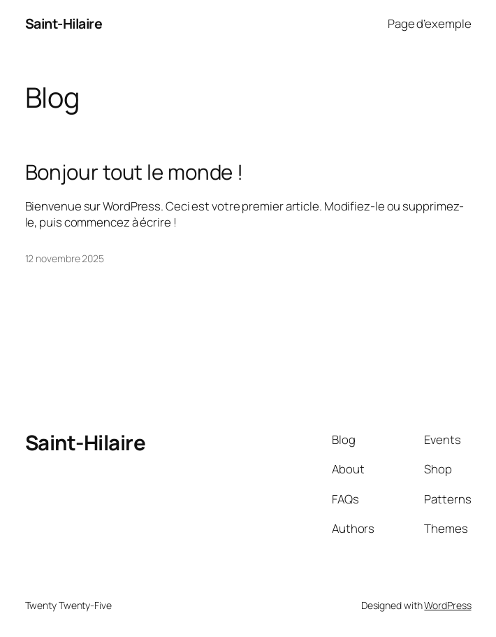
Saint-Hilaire (64, 23)
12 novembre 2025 (64, 258)
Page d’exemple (430, 23)
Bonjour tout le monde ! (134, 172)
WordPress (447, 605)
